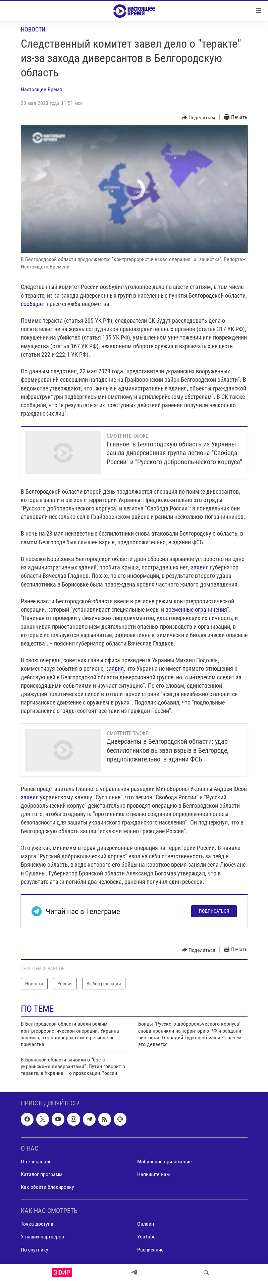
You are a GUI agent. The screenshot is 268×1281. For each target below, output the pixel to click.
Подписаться (214, 911)
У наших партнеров (42, 1236)
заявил (200, 567)
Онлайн (145, 1224)
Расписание (150, 1249)
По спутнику (34, 1249)
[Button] (199, 117)
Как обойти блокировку (47, 1187)
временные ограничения (196, 609)
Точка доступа (37, 1224)
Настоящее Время (41, 89)
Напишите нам (153, 1174)
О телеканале (36, 1161)
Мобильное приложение (164, 1161)
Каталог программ (41, 1174)
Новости (33, 29)
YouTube (146, 1236)
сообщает (33, 303)
